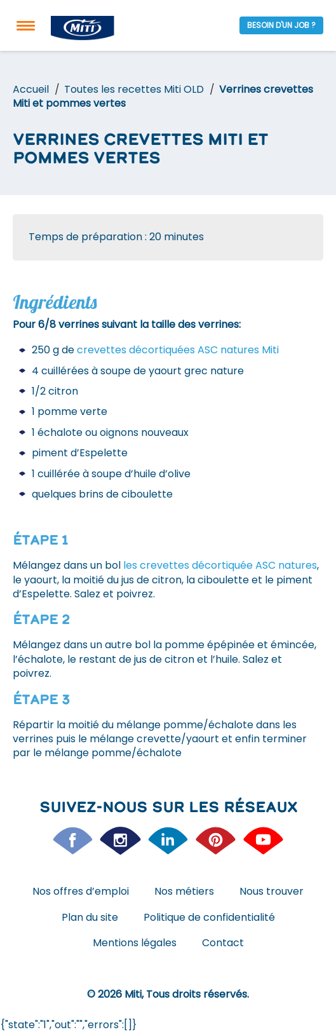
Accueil (31, 89)
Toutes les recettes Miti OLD (134, 89)
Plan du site (90, 917)
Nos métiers (184, 891)
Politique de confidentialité (209, 917)
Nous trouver (271, 891)
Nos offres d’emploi (80, 891)
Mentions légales (135, 942)
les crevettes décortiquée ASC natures (220, 565)
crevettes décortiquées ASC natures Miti (178, 350)
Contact (223, 942)
